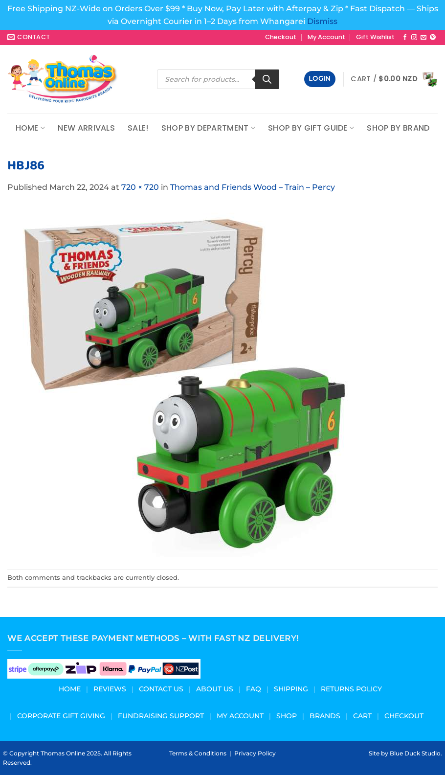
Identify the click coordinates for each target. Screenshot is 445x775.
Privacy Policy (255, 753)
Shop (286, 715)
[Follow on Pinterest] (433, 37)
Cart (362, 715)
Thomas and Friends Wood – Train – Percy (252, 187)
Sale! (138, 128)
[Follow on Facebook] (405, 37)
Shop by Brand (398, 128)
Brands (325, 715)
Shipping (291, 688)
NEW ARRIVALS (86, 128)
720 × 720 (140, 187)
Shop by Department (208, 128)
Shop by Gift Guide (311, 128)
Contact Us (161, 688)
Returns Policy (351, 688)
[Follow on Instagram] (414, 37)
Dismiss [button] (322, 21)
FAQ (253, 688)
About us (214, 688)
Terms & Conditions (197, 753)
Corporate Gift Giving (61, 715)
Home (30, 128)
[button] (319, 79)
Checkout (280, 37)
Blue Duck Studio (415, 753)
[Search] (267, 79)
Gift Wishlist (375, 37)
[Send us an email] (423, 37)
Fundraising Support (161, 715)
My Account (326, 37)
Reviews (109, 688)
